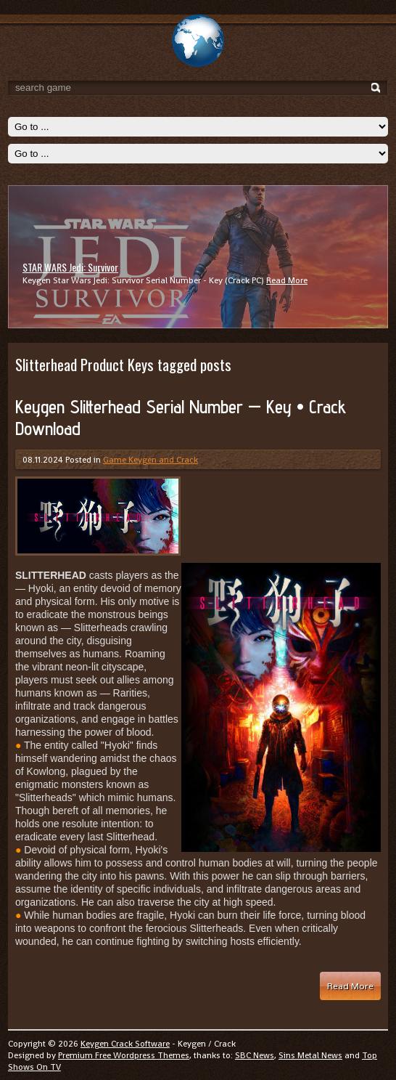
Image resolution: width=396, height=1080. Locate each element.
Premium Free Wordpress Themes (123, 1055)
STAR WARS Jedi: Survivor (70, 267)
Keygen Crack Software (125, 1043)
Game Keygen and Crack (150, 460)
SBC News (254, 1055)
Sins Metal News (310, 1055)
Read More (287, 280)
